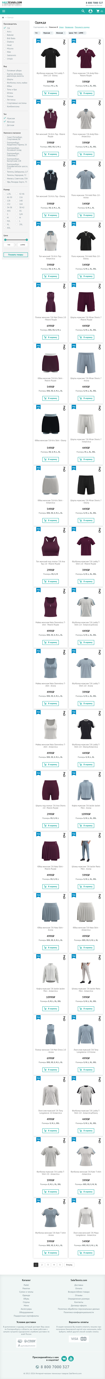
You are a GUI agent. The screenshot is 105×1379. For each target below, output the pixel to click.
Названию (69, 27)
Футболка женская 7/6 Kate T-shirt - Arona (50, 1234)
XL (8, 224)
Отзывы (78, 1295)
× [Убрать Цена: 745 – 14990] (84, 33)
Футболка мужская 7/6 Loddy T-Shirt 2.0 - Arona (86, 684)
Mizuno (10, 48)
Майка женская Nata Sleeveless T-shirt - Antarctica (50, 745)
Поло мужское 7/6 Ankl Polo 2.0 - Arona (86, 196)
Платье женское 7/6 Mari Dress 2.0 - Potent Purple (50, 318)
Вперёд (69, 1265)
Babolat (10, 35)
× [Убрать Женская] (64, 33)
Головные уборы (14, 70)
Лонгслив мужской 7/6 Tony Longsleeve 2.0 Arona (86, 1051)
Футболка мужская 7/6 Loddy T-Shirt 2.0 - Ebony (51, 74)
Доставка (78, 1285)
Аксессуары (26, 1309)
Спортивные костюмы (17, 103)
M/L (8, 221)
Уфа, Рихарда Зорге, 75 (17, 182)
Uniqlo (10, 59)
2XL (21, 224)
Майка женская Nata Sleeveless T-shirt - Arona (50, 684)
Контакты (78, 1302)
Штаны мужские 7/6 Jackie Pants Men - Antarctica (86, 990)
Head (9, 45)
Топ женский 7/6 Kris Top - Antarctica (50, 257)
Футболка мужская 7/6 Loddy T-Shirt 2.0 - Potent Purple (86, 562)
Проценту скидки (82, 27)
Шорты (10, 79)
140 (21, 201)
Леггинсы (11, 100)
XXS (9, 211)
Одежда (26, 1295)
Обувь (26, 1298)
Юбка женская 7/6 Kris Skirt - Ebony (50, 440)
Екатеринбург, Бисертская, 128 (14, 160)
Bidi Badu (11, 38)
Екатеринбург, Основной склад (14, 149)
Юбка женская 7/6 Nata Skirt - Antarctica (86, 928)
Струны (26, 1302)
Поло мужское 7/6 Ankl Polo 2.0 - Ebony (86, 257)
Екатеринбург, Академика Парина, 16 (17, 144)
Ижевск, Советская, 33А (17, 178)
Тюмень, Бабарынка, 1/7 (17, 172)
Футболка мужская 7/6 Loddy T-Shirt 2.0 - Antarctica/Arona (86, 623)
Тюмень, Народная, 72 (16, 175)
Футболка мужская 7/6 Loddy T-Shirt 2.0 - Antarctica (51, 1173)
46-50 (9, 197)
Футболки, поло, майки (17, 83)
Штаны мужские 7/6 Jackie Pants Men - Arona (86, 867)
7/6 (8, 28)
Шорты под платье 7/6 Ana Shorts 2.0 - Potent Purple (50, 806)
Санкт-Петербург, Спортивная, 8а (14, 138)
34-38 (9, 207)
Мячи (26, 1305)
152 (8, 204)
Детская (10, 125)
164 (21, 204)
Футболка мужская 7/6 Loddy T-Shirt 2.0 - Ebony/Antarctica (86, 745)
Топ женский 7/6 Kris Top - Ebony (50, 196)
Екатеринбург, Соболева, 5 (13, 154)
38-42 (21, 207)
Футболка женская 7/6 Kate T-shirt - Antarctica (86, 1173)
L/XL (9, 194)
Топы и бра (12, 89)
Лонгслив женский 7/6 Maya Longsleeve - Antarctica (85, 1234)
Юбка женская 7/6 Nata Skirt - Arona (50, 928)
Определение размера (78, 1298)
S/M (21, 214)
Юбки (9, 86)
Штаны (10, 93)
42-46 (21, 194)
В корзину (50, 93)
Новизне (52, 27)
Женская (10, 122)
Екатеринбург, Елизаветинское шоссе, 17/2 (17, 166)
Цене (61, 27)
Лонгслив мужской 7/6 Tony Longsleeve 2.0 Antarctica (50, 1111)
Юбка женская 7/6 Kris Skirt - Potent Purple (50, 379)
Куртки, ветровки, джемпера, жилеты (15, 75)
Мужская (11, 118)
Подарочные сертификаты (26, 1316)
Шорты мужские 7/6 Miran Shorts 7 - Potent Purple (85, 318)
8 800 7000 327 (94, 3)
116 (21, 197)
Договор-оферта (79, 1305)
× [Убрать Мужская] (51, 33)
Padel (26, 1285)
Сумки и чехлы (26, 1292)
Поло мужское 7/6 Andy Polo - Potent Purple (86, 74)
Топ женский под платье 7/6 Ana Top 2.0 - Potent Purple (50, 562)
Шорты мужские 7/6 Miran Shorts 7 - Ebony (85, 501)
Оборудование (26, 1312)
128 (8, 201)
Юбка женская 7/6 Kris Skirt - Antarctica (50, 501)
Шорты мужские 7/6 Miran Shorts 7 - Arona (85, 379)
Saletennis (11, 55)
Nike (9, 52)
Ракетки (26, 1288)
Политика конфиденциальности (79, 1312)
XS (20, 211)
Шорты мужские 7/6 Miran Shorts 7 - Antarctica (85, 440)
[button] (83, 11)
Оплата (78, 1288)
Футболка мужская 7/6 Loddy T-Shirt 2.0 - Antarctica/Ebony (86, 1111)
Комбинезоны (13, 106)
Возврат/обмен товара (79, 1292)
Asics (9, 32)
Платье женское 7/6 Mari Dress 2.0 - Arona (50, 1051)
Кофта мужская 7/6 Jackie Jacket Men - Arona (86, 806)
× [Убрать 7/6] (39, 33)
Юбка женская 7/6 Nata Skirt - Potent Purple (50, 867)
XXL (9, 228)
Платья (10, 96)
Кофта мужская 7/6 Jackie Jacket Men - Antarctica (51, 990)
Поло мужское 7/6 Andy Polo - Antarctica (86, 135)
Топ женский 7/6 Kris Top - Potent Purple (50, 135)
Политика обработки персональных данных (79, 1309)
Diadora (10, 42)
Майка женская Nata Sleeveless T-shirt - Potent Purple (50, 623)
